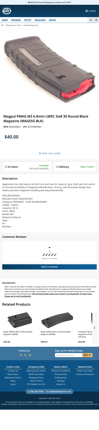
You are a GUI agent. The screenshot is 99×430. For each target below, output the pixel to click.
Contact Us (13, 370)
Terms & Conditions (60, 370)
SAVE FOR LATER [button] (49, 153)
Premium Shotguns (85, 374)
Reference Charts (13, 377)
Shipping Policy (36, 377)
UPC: (25, 126)
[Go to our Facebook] (21, 355)
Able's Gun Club (85, 370)
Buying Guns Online (36, 370)
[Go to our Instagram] (30, 355)
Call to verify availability (39, 168)
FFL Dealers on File (36, 384)
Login (13, 384)
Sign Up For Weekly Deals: (69, 350)
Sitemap (61, 380)
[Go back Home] (2, 25)
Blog (13, 380)
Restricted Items (36, 374)
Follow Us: (24, 350)
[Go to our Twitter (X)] (25, 355)
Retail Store (12, 374)
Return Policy (36, 380)
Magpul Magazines (30, 25)
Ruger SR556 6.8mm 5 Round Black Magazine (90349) (17, 332)
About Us (60, 384)
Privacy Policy (60, 374)
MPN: (6, 126)
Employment (61, 377)
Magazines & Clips (13, 25)
